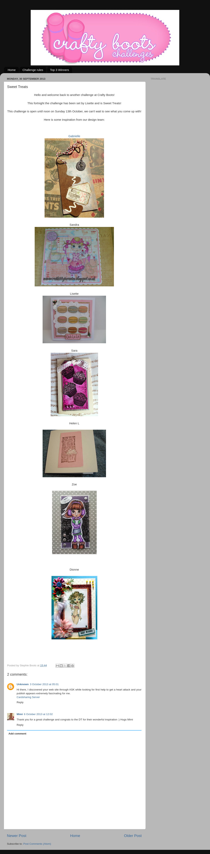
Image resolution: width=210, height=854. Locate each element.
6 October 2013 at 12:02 (38, 714)
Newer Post (16, 836)
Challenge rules (33, 70)
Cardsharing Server (28, 697)
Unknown (23, 684)
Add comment (17, 733)
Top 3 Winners (59, 70)
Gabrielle (74, 136)
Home (12, 70)
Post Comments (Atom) (37, 843)
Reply (20, 702)
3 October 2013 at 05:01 (44, 684)
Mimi (20, 714)
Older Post (133, 836)
